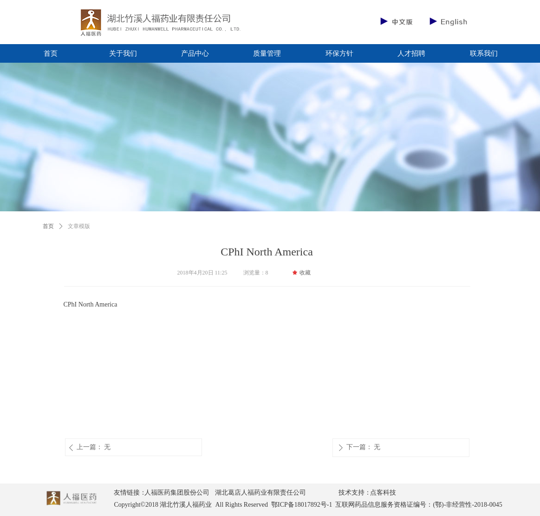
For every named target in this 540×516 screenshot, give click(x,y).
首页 (48, 226)
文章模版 (79, 226)
